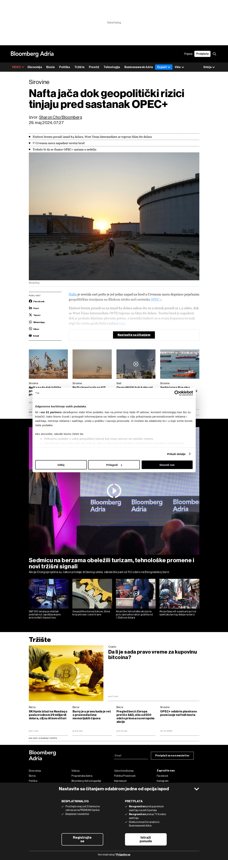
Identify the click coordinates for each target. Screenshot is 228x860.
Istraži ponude (146, 839)
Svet (119, 383)
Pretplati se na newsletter (172, 755)
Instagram (163, 780)
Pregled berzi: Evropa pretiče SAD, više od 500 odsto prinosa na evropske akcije (135, 716)
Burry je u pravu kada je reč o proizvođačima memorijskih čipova (92, 715)
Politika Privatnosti (125, 775)
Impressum (120, 780)
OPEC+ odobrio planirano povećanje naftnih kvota (178, 713)
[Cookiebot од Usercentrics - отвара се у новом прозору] (177, 393)
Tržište (79, 67)
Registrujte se (82, 839)
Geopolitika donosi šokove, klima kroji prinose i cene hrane (91, 613)
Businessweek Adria (138, 67)
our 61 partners (51, 412)
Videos (75, 770)
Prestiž (94, 67)
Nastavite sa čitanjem (134, 335)
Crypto (112, 646)
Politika (64, 67)
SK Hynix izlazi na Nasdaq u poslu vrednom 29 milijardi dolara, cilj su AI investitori (48, 715)
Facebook (162, 775)
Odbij (60, 464)
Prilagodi (114, 464)
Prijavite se (123, 854)
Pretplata (202, 53)
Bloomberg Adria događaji (86, 780)
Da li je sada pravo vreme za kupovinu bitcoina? (152, 654)
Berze (32, 707)
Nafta (73, 294)
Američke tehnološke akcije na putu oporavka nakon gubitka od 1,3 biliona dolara (134, 614)
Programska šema (82, 775)
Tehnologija (112, 67)
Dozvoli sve (167, 464)
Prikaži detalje (176, 453)
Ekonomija (35, 67)
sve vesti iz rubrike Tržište (43, 738)
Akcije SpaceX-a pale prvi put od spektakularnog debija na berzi (177, 613)
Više (179, 67)
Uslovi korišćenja (124, 770)
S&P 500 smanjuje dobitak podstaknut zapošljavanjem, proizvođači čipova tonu (45, 614)
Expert (163, 67)
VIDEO (18, 67)
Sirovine (33, 383)
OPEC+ (156, 299)
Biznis (50, 67)
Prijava (188, 54)
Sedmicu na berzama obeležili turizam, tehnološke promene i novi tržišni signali (111, 563)
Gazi (122, 323)
